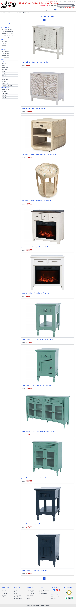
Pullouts (3, 59)
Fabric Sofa (4, 41)
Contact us (4, 595)
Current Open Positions (44, 590)
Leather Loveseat (5, 55)
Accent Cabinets (5, 89)
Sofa (2, 39)
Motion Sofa (4, 43)
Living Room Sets (5, 27)
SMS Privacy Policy (55, 597)
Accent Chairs (5, 67)
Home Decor (51, 10)
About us (4, 590)
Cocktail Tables (5, 79)
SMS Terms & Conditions (54, 599)
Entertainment (5, 87)
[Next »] (51, 20)
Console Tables (5, 83)
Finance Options (71, 1)
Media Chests (5, 93)
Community (4, 593)
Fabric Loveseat (5, 51)
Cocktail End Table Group (7, 85)
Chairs (2, 61)
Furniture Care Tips (18, 598)
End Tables (4, 81)
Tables (2, 77)
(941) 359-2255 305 (70, 7)
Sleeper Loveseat (5, 57)
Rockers (3, 71)
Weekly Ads (29, 598)
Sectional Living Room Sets (8, 37)
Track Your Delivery (31, 595)
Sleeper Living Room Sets (7, 35)
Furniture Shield (17, 595)
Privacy (15, 591)
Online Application (43, 593)
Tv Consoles (4, 91)
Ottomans (4, 63)
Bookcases (4, 97)
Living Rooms (28, 10)
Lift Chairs (4, 75)
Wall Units (4, 95)
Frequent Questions (31, 596)
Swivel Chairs (4, 69)
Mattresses (40, 10)
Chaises (3, 65)
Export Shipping (30, 593)
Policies (15, 593)
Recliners (4, 73)
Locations (58, 1)
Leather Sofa (4, 45)
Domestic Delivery (31, 591)
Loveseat (3, 49)
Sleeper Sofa (4, 47)
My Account (64, 1)
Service (15, 590)
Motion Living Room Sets (7, 31)
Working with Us (42, 591)
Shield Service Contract (19, 596)
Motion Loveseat (5, 53)
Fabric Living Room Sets (7, 29)
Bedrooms (34, 10)
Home (22, 10)
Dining (45, 10)
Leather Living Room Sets (7, 33)
